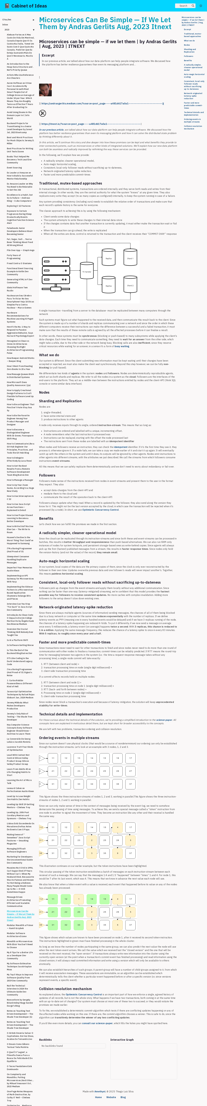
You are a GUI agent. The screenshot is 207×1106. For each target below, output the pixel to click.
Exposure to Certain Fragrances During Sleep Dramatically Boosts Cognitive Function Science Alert (20, 217)
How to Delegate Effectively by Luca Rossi (19, 459)
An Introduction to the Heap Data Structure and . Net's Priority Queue (20, 67)
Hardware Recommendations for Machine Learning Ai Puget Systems (20, 317)
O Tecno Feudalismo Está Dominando (19, 1068)
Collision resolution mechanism (193, 127)
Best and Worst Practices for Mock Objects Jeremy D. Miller (20, 140)
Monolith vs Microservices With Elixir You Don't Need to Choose (20, 944)
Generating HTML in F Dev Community (19, 281)
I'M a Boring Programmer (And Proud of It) (19, 550)
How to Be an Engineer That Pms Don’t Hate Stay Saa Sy (20, 407)
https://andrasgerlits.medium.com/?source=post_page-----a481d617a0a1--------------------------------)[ (103, 103)
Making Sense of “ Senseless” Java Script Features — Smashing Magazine (18, 839)
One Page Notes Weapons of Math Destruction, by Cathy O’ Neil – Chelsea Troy (19, 1096)
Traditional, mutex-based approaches (193, 35)
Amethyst (100, 1091)
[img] (193, 5)
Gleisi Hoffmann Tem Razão (17, 289)
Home (98, 1097)
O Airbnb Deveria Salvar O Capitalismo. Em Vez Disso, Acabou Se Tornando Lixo (20, 1036)
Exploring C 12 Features (19, 206)
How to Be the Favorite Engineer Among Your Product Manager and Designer (18, 420)
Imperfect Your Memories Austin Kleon (19, 569)
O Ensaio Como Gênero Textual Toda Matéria (18, 1045)
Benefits (188, 60)
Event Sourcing (14, 167)
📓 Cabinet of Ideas (25, 6)
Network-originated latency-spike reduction (193, 96)
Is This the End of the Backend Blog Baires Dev (19, 652)
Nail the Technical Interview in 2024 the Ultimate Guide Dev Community (17, 990)
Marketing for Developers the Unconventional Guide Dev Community (20, 859)
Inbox (5, 24)
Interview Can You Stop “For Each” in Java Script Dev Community (19, 607)
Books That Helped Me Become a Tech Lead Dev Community (19, 159)
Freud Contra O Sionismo (19, 263)
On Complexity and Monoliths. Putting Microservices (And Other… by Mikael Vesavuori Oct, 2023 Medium (20, 1080)
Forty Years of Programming (14, 257)
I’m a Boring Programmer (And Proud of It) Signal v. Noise (19, 672)
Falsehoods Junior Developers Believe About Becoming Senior (19, 231)
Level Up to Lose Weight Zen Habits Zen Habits (18, 798)
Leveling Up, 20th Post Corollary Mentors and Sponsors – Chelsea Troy (19, 815)
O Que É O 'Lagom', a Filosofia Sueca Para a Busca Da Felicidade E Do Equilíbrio (19, 1057)
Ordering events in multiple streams (192, 120)
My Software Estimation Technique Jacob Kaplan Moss (19, 966)
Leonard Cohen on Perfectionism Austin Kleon (20, 790)
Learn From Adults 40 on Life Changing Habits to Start (19, 772)
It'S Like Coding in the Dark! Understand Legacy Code (19, 661)
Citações (6, 19)
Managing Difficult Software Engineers (17, 850)
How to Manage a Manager (20, 480)
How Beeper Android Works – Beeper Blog (20, 359)
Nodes (187, 45)
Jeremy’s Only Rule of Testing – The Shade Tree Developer (19, 716)
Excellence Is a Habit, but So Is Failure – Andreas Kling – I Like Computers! (20, 198)
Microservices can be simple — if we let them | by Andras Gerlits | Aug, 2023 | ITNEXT (193, 21)
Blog (123, 1097)
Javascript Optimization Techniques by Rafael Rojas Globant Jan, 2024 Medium (20, 694)
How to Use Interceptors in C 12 (20, 497)
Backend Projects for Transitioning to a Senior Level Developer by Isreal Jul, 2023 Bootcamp (19, 128)
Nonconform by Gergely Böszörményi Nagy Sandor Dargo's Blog (20, 1002)
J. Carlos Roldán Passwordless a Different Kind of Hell (19, 683)
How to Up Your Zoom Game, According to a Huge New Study (20, 488)
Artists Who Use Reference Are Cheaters (20, 76)
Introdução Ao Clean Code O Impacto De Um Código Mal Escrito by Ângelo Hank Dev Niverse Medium (20, 619)
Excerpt (187, 29)
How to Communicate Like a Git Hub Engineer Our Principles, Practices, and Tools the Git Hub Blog (20, 448)
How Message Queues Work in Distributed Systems (20, 376)
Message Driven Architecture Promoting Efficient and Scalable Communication (18, 901)
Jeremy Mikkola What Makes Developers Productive (17, 705)
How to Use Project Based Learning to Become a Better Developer (20, 518)
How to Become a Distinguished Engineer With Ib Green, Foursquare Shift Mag (20, 434)
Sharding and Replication (190, 50)
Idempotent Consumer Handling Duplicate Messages (18, 559)
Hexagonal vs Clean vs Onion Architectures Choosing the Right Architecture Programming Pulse (20, 347)
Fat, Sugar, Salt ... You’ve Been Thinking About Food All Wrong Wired (20, 242)
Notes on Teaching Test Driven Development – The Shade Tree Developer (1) (20, 1014)
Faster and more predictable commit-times (193, 105)
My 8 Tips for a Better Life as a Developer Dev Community (20, 955)
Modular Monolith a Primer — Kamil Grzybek (20, 927)
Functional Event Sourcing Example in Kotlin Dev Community (20, 271)
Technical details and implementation (194, 113)
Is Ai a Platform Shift (17, 640)
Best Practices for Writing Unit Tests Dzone (20, 150)
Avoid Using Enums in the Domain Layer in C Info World (19, 115)
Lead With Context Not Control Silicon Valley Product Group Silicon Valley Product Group (18, 759)
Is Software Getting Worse (20, 645)
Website (111, 1097)
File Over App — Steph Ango (20, 250)
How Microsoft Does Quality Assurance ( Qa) (19, 384)
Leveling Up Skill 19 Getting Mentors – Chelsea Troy (20, 806)
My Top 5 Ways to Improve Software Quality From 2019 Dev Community (20, 977)
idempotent (121, 447)
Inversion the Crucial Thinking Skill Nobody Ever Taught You (20, 632)
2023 (7, 29)
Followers (188, 56)
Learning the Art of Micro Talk (19, 781)
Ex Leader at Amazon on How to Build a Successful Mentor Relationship (20, 175)
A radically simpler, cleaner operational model (193, 67)
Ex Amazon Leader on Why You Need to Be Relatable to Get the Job (20, 186)
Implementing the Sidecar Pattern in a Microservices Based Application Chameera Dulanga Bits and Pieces (20, 592)
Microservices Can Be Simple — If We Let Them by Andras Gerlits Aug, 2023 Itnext (20, 915)
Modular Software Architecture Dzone (16, 935)
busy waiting (122, 346)
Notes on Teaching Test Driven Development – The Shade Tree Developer (20, 1025)
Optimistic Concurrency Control (100, 509)
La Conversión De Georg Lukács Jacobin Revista (18, 740)
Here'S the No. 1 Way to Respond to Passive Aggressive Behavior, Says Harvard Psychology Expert (20, 331)
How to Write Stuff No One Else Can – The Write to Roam (20, 529)
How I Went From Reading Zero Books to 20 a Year (20, 367)
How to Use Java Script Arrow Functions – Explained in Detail (18, 507)
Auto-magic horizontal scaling (194, 75)
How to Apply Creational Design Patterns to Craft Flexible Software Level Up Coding (20, 395)
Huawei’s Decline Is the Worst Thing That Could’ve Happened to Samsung (20, 540)
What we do (189, 41)
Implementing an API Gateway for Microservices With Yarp (20, 578)
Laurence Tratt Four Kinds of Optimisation (20, 748)
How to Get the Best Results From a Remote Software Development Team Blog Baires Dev (18, 470)
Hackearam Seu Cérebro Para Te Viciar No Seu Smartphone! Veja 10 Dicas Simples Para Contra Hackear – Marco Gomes (20, 301)
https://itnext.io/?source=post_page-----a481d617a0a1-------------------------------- (91, 123)
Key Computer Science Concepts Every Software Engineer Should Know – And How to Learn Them (19, 729)
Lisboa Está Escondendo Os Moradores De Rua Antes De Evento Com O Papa (20, 826)
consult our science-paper (97, 1023)
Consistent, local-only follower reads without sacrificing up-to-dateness (194, 85)
